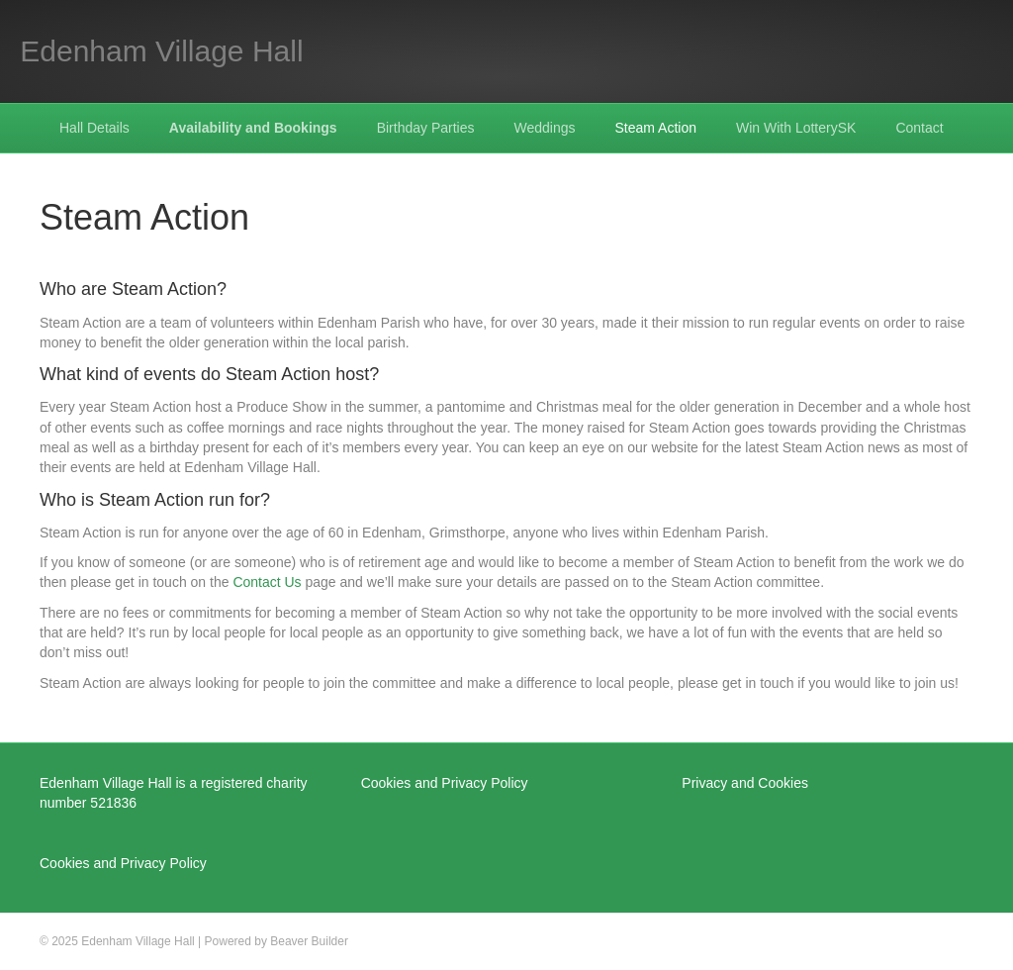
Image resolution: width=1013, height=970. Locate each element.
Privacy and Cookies (745, 783)
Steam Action (656, 128)
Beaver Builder (309, 941)
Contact (919, 128)
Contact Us (266, 582)
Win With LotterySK (796, 128)
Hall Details (94, 128)
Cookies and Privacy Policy (123, 863)
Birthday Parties (426, 128)
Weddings (545, 128)
